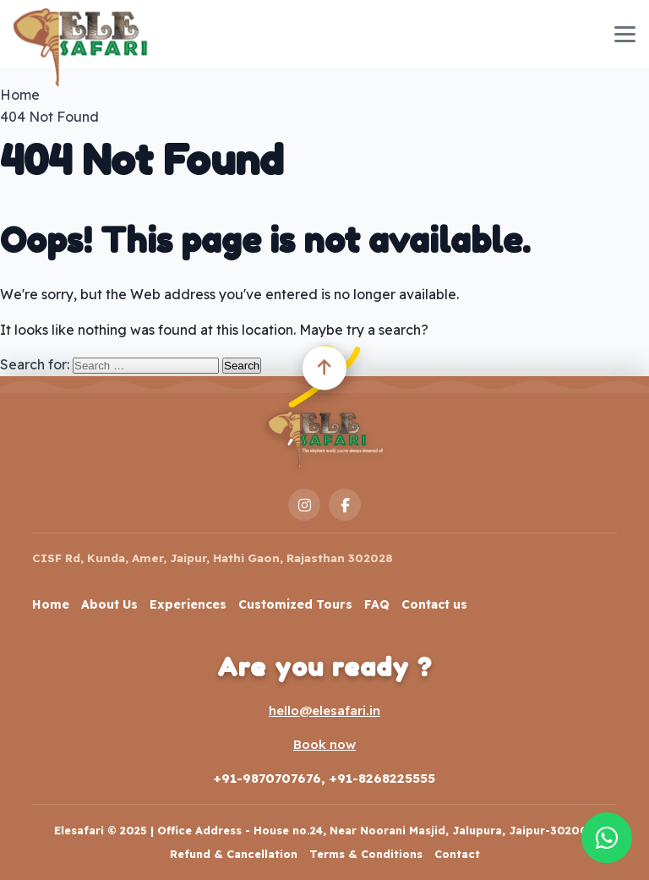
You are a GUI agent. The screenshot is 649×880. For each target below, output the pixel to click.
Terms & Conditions (366, 854)
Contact (457, 854)
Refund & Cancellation (233, 854)
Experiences (188, 604)
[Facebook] (345, 505)
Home (50, 604)
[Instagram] (304, 505)
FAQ (377, 604)
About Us (109, 604)
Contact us (434, 604)
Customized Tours (295, 604)
